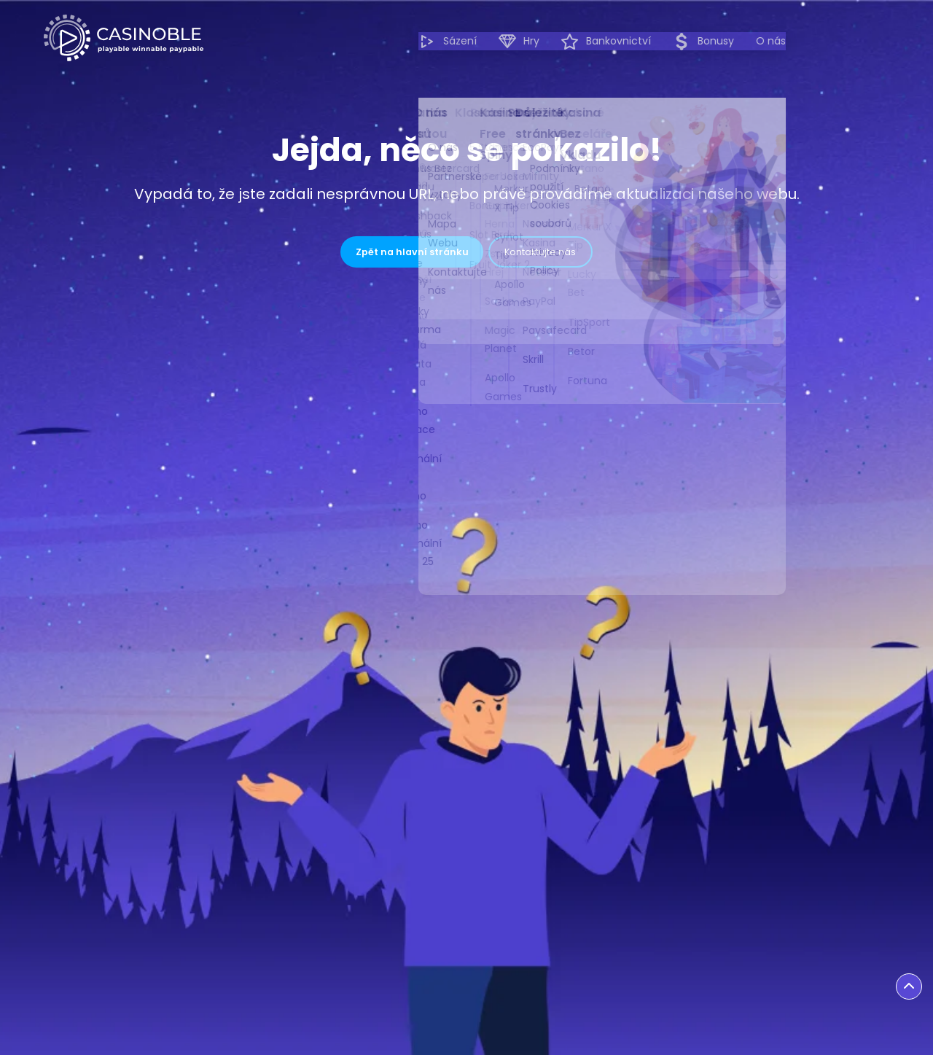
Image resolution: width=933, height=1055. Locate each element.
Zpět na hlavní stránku (379, 256)
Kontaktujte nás (578, 256)
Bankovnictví (709, 41)
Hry (622, 41)
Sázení (551, 41)
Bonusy (807, 41)
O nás (874, 41)
